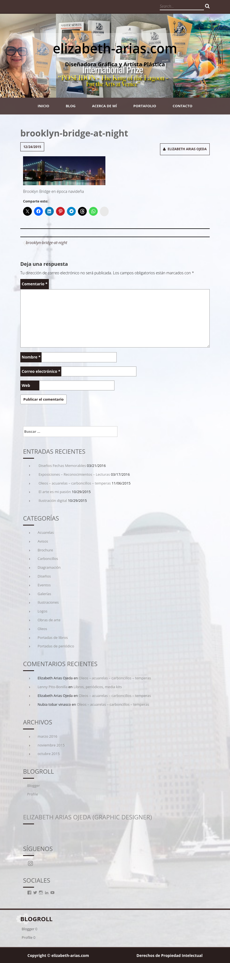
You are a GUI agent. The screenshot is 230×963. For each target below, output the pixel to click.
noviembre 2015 (51, 745)
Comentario (34, 283)
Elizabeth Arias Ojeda (187, 149)
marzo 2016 (47, 736)
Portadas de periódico (56, 646)
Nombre (31, 357)
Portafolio (144, 105)
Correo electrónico (41, 371)
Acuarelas (46, 532)
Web (26, 385)
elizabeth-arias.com (115, 48)
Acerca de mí (104, 105)
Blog (70, 105)
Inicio (43, 105)
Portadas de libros (53, 637)
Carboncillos (48, 558)
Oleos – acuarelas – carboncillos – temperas (74, 483)
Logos (42, 611)
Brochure (45, 550)
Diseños (44, 576)
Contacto (182, 105)
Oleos (42, 628)
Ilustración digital (52, 500)
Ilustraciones (48, 602)
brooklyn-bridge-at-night (46, 242)
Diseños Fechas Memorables (62, 465)
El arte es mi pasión (54, 491)
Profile (32, 794)
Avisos (43, 541)
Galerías (44, 593)
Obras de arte (49, 619)
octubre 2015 (49, 753)
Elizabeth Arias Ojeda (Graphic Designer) (87, 817)
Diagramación (49, 567)
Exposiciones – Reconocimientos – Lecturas (74, 474)
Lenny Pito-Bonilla (53, 686)
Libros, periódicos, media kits (98, 686)
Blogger (33, 785)
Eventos (44, 584)
